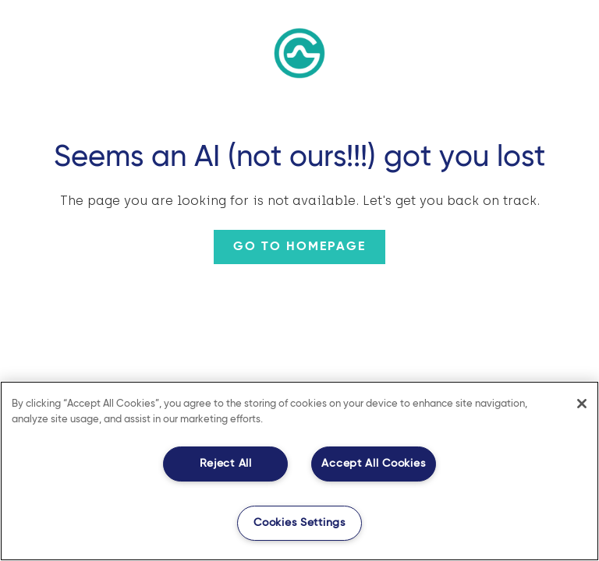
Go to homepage (299, 247)
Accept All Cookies (373, 463)
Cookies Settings (299, 522)
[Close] (582, 403)
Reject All (226, 463)
